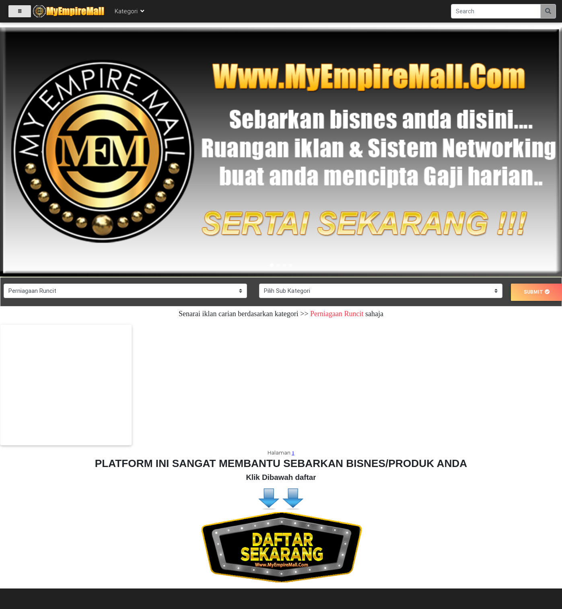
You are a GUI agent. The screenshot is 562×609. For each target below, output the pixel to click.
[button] (42, 152)
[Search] (496, 13)
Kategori (130, 12)
